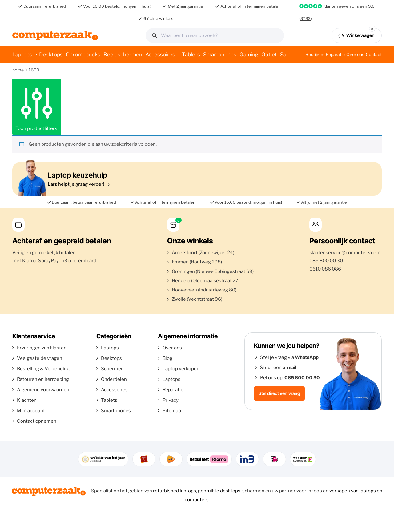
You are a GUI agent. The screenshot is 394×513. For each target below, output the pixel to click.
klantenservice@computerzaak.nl (345, 252)
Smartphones (219, 54)
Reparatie (335, 54)
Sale (285, 54)
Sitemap (172, 410)
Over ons (355, 54)
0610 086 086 (325, 269)
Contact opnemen (36, 421)
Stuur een (278, 367)
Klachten (27, 400)
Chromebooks (83, 54)
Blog (167, 358)
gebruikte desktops (219, 491)
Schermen (112, 369)
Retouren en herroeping (43, 379)
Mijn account (31, 410)
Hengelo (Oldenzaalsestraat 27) (205, 280)
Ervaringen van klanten (41, 348)
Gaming (248, 54)
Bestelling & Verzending (43, 369)
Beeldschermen (122, 54)
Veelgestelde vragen (39, 358)
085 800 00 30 (326, 260)
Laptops (22, 54)
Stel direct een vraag (279, 393)
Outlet (269, 54)
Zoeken (277, 35)
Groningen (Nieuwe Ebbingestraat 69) (213, 271)
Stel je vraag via (289, 357)
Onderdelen (114, 379)
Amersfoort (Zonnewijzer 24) (203, 252)
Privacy (171, 400)
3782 (305, 18)
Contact (374, 54)
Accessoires (160, 54)
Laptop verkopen (181, 369)
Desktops (51, 54)
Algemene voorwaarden (43, 390)
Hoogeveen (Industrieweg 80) (204, 290)
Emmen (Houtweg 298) (197, 262)
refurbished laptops (174, 491)
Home (18, 69)
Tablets (191, 54)
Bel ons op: (290, 378)
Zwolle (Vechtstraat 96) (197, 299)
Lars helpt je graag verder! (195, 179)
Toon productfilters (36, 107)
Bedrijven (314, 54)
